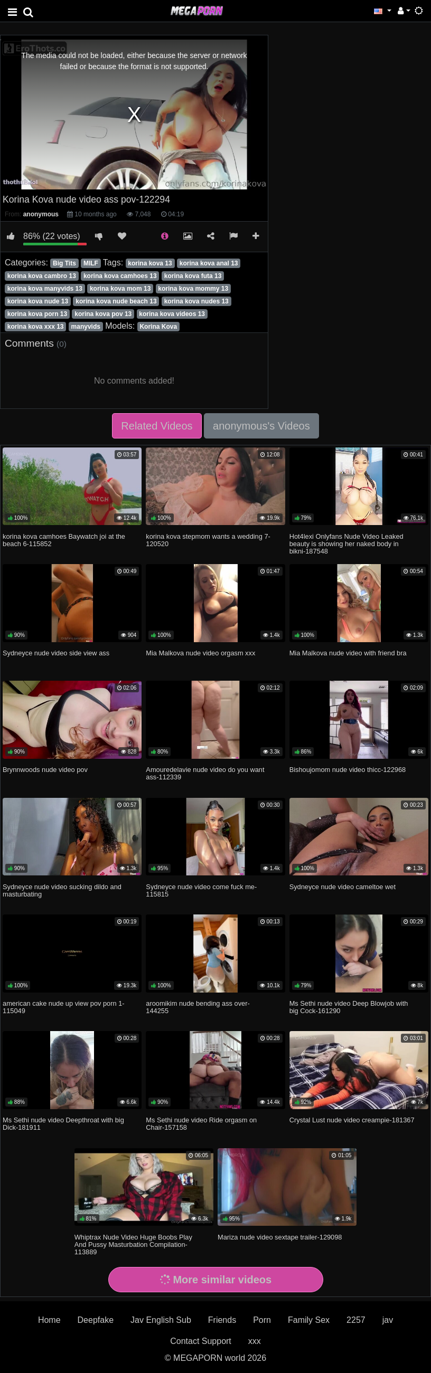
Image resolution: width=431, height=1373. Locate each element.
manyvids (85, 326)
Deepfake (96, 1319)
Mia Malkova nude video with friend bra (348, 653)
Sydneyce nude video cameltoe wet (342, 887)
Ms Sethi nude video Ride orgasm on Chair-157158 (201, 1123)
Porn (262, 1319)
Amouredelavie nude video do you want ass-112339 (205, 773)
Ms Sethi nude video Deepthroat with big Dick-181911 (63, 1123)
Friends (222, 1319)
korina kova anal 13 (209, 263)
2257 (356, 1319)
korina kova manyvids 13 (44, 288)
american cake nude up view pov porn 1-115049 (63, 1007)
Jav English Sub (160, 1319)
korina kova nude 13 (37, 301)
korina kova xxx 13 (35, 326)
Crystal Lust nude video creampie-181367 (352, 1120)
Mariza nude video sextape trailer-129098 (280, 1237)
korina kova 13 (150, 263)
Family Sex (309, 1319)
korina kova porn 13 (37, 314)
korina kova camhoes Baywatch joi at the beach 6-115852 (64, 540)
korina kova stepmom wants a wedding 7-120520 (208, 540)
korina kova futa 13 (193, 276)
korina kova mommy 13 (193, 288)
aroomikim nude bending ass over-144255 (197, 1007)
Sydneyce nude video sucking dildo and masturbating (62, 890)
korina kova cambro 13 (41, 276)
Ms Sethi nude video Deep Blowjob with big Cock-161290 (348, 1007)
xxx (254, 1341)
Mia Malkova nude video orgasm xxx (200, 653)
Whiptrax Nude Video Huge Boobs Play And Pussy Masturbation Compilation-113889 (133, 1244)
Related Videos (156, 426)
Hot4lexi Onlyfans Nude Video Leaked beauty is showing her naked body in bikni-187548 (346, 543)
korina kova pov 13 (103, 314)
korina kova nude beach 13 (116, 301)
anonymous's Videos (261, 426)
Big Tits (64, 263)
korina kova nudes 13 (196, 301)
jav (387, 1319)
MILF (90, 263)
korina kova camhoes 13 (120, 276)
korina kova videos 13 (172, 314)
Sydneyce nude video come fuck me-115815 (201, 890)
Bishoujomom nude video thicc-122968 (347, 770)
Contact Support (200, 1341)
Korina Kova (158, 326)
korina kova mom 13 (120, 288)
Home (49, 1319)
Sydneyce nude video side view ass (56, 653)
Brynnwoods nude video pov (45, 770)
